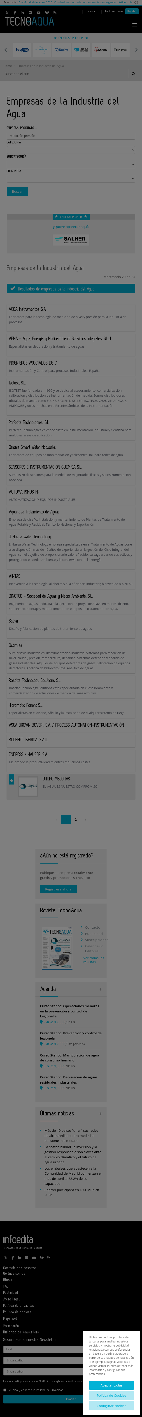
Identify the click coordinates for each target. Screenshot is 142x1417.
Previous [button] (5, 49)
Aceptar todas (111, 1385)
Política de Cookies (111, 1395)
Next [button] (136, 49)
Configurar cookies (111, 1405)
